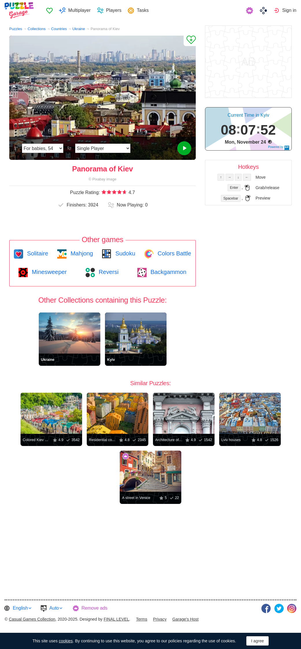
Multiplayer (79, 10)
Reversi (108, 272)
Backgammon (167, 272)
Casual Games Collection (32, 619)
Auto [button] (54, 608)
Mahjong (81, 253)
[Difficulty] (42, 148)
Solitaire (36, 253)
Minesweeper (48, 272)
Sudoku (124, 253)
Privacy (160, 619)
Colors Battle (173, 253)
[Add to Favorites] (190, 41)
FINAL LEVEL (116, 619)
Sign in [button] (289, 10)
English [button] (20, 608)
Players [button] (113, 10)
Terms (141, 619)
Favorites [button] (49, 10)
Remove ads (95, 608)
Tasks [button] (143, 10)
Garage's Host (185, 619)
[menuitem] (49, 10)
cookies (66, 641)
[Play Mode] (102, 148)
